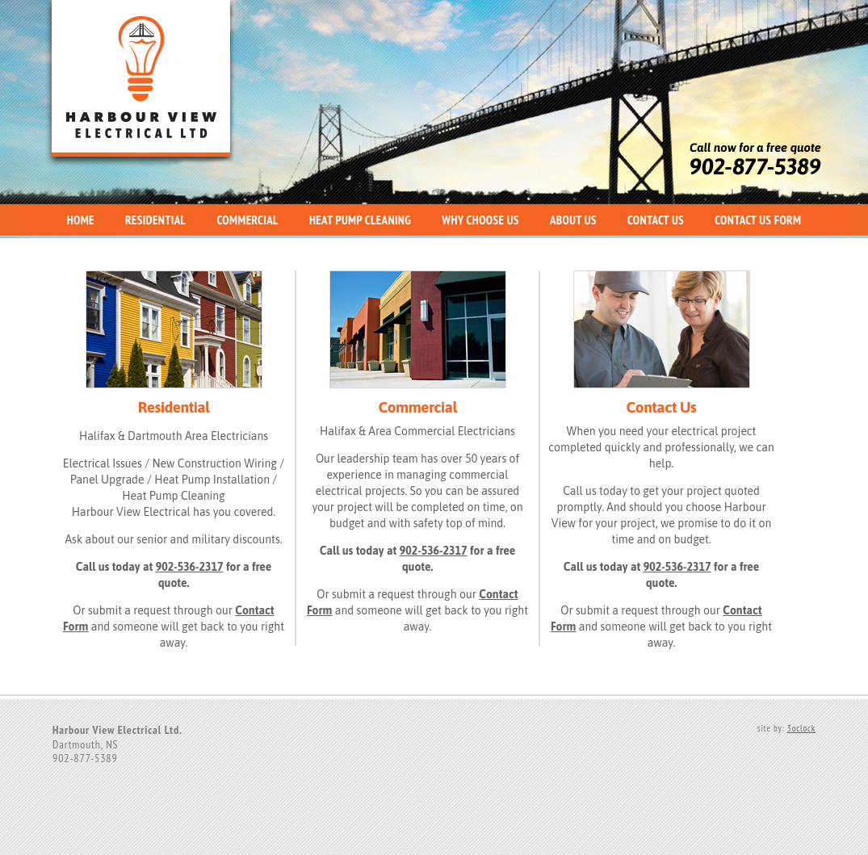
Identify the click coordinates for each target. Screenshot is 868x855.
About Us (573, 220)
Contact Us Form (758, 220)
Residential (155, 220)
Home (80, 220)
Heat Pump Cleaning (360, 220)
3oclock (801, 728)
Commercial (247, 220)
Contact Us (655, 220)
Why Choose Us (480, 220)
